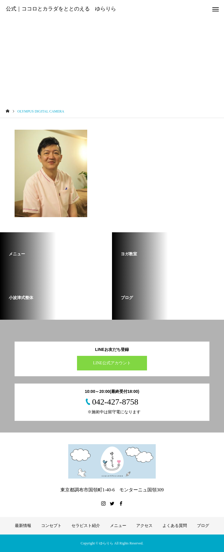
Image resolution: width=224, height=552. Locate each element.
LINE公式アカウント (112, 363)
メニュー (118, 525)
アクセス (144, 525)
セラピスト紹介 (85, 525)
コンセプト (51, 525)
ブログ (203, 525)
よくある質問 (174, 525)
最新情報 (23, 525)
